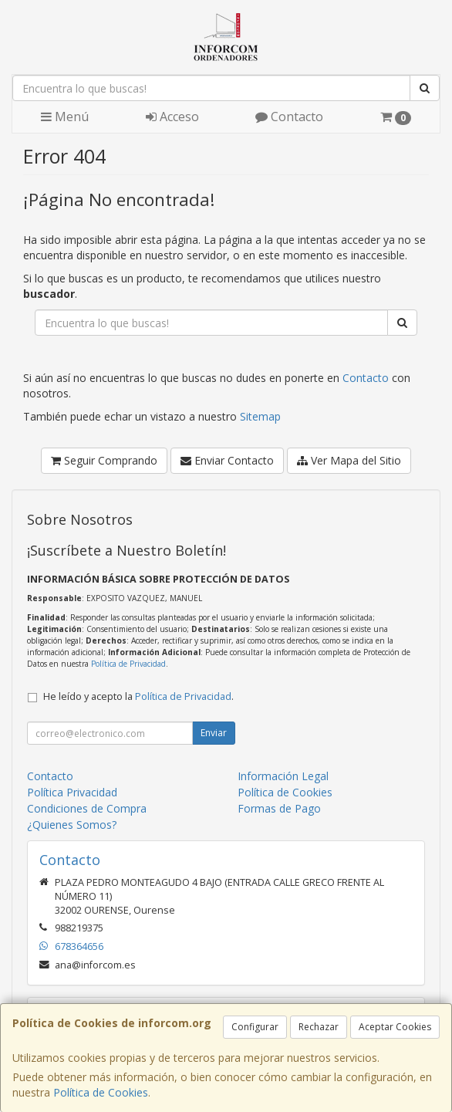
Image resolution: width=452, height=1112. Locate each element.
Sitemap (260, 416)
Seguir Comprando (104, 460)
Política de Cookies (100, 1092)
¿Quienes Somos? (71, 824)
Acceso (172, 116)
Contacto (289, 116)
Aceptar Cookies (395, 1026)
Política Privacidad (72, 792)
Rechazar (319, 1026)
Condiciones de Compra (87, 808)
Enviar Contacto (227, 460)
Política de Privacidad (128, 663)
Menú (65, 116)
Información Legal (283, 776)
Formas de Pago (279, 808)
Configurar (254, 1026)
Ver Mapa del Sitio (349, 460)
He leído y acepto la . (138, 696)
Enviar (214, 732)
